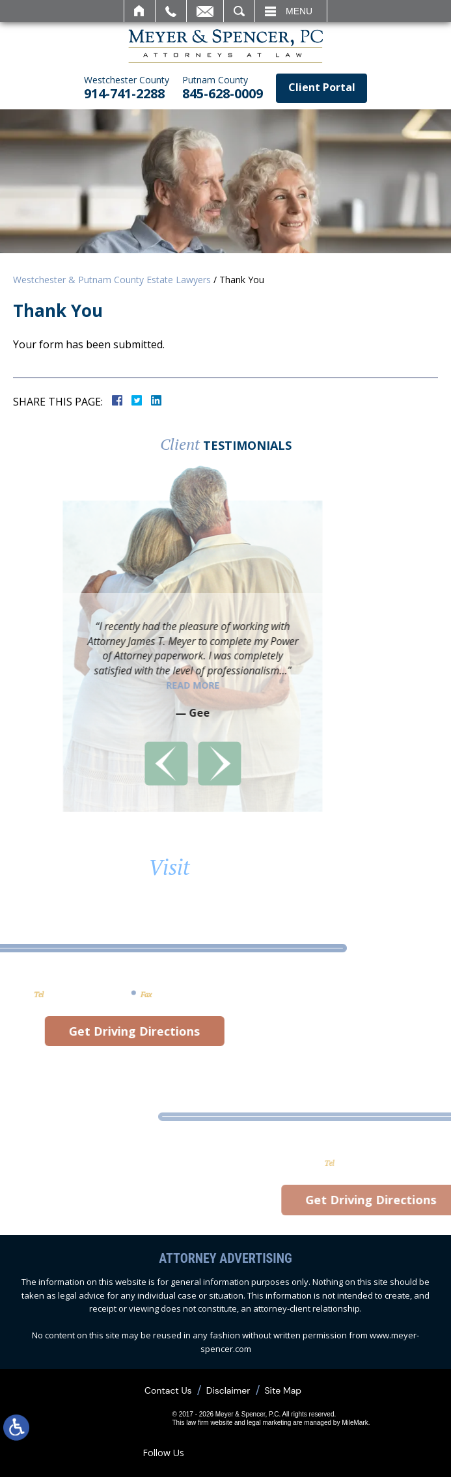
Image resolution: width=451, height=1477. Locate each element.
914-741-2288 (126, 88)
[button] (72, 763)
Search (239, 11)
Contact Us (168, 1390)
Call (171, 11)
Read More (99, 685)
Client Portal (321, 87)
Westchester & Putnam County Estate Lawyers (112, 279)
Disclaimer (228, 1390)
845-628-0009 (222, 88)
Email (205, 11)
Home (139, 11)
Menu (299, 11)
